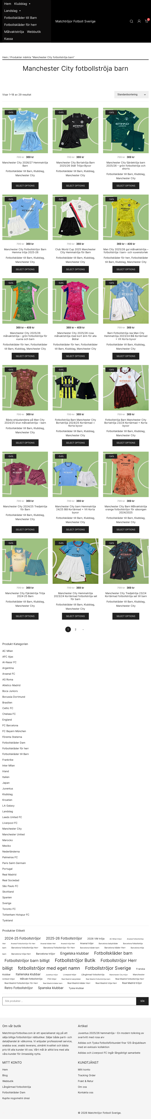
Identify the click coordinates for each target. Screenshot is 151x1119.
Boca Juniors (10, 691)
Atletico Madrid (11, 685)
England (7, 719)
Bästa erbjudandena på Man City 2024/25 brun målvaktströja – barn (25, 421)
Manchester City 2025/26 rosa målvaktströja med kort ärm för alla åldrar (75, 335)
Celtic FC (7, 708)
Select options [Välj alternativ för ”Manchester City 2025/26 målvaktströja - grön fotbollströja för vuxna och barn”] (25, 356)
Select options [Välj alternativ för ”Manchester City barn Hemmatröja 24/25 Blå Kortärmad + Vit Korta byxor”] (75, 529)
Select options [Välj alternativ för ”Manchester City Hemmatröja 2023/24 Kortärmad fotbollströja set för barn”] (75, 616)
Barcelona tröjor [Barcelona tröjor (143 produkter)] (45, 953)
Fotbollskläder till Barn (20, 18)
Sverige (6, 903)
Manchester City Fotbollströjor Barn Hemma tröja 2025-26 (25, 251)
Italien (5, 777)
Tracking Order (87, 1075)
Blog (5, 1075)
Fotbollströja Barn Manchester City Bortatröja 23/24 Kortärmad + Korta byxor (125, 422)
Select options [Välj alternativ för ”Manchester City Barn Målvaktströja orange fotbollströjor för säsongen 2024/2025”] (125, 529)
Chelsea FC (9, 713)
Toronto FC (9, 908)
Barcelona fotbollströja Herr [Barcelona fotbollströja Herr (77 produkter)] (24, 948)
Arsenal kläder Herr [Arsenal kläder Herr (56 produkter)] (48, 943)
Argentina (8, 668)
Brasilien (7, 702)
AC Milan (7, 650)
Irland (5, 771)
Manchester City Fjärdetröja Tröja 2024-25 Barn (25, 595)
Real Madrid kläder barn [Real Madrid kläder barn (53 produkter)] (52, 983)
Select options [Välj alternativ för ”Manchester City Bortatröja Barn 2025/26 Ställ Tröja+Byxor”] (75, 185)
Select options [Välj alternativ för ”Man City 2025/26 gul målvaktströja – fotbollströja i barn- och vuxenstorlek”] (125, 269)
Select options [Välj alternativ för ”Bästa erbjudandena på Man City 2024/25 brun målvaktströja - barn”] (25, 442)
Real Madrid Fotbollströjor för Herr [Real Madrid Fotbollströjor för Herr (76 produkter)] (21, 983)
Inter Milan (8, 765)
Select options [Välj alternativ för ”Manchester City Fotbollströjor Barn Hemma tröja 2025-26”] (25, 269)
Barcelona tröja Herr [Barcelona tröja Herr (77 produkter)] (21, 954)
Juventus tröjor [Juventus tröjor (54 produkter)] (52, 975)
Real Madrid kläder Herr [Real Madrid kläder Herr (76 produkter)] (78, 983)
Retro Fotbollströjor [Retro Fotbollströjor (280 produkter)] (19, 988)
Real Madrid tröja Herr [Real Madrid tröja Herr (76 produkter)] (106, 983)
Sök (142, 1001)
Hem (7, 4)
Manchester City (25, 175)
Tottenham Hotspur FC (15, 914)
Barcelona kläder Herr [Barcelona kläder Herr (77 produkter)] (115, 948)
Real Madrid (9, 874)
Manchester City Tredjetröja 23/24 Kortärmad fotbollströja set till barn (126, 595)
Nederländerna (11, 851)
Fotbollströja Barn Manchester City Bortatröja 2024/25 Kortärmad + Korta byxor (75, 422)
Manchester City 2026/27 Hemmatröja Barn (25, 164)
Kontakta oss (85, 1092)
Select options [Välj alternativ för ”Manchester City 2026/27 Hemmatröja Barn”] (25, 185)
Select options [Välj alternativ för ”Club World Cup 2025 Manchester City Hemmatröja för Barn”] (75, 269)
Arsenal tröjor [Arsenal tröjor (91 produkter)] (87, 943)
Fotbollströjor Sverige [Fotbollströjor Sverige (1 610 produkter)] (108, 968)
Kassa (8, 39)
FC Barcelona (10, 725)
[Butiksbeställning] (131, 94)
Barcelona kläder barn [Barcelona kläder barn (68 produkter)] (89, 948)
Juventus (7, 788)
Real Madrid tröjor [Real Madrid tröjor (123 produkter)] (132, 983)
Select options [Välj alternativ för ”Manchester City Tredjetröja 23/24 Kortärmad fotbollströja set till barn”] (125, 616)
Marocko (7, 840)
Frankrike (7, 759)
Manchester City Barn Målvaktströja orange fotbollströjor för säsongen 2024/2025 (126, 509)
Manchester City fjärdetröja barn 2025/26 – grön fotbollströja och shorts (125, 165)
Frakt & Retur (85, 1081)
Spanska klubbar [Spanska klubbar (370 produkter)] (51, 988)
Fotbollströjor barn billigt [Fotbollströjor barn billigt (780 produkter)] (27, 960)
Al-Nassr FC (9, 662)
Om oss (82, 1086)
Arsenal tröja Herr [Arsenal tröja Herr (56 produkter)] (68, 943)
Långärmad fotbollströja (16, 1086)
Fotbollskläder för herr (20, 25)
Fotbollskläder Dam (13, 742)
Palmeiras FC (10, 857)
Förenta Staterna (12, 736)
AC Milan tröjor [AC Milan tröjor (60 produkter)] (116, 939)
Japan (6, 782)
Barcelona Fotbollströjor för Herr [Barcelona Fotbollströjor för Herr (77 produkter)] (59, 948)
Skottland (8, 891)
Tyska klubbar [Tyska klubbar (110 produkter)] (76, 988)
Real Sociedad (10, 880)
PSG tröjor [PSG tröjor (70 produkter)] (51, 979)
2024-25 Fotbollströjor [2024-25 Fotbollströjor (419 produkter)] (23, 938)
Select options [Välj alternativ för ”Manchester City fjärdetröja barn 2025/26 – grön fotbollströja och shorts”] (125, 185)
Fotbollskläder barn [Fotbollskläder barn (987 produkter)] (113, 953)
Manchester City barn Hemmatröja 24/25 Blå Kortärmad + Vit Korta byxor (75, 509)
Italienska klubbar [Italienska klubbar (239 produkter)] (28, 974)
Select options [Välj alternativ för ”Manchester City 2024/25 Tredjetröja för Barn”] (25, 529)
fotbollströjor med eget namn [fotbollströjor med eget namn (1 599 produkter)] (49, 968)
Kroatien (7, 799)
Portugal (7, 868)
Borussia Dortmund (13, 696)
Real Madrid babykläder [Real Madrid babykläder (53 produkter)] (71, 979)
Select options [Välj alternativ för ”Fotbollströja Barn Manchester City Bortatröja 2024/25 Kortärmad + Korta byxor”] (75, 442)
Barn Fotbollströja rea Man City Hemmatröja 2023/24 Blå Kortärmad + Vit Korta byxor (125, 335)
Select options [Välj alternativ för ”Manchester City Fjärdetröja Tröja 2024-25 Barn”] (25, 616)
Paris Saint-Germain (14, 863)
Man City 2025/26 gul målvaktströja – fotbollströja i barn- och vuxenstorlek (125, 251)
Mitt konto (84, 1069)
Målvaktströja (14, 32)
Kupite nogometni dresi (16, 1098)
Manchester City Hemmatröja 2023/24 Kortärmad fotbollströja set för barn (75, 596)
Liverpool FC (9, 822)
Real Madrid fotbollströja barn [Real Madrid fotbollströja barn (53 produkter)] (98, 979)
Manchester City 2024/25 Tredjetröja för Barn (25, 508)
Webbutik (34, 32)
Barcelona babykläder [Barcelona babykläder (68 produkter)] (108, 943)
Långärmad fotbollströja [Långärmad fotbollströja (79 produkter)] (92, 974)
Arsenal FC (8, 673)
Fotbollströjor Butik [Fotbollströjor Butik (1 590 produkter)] (75, 960)
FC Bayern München (14, 731)
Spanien (7, 897)
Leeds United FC (12, 817)
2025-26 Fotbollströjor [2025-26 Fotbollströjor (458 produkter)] (64, 938)
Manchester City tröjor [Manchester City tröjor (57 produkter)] (118, 975)
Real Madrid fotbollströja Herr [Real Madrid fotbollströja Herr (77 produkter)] (129, 979)
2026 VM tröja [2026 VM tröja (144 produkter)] (95, 938)
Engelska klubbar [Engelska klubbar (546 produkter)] (74, 953)
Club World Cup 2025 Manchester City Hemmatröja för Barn (75, 251)
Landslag (12, 10)
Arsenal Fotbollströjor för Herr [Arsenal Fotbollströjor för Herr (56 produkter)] (23, 943)
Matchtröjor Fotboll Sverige (75, 21)
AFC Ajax (7, 656)
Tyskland (7, 920)
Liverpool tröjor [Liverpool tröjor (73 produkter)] (69, 974)
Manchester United (13, 834)
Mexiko (6, 845)
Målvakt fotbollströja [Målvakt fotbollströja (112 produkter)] (31, 978)
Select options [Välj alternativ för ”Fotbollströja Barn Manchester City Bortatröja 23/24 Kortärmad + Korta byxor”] (125, 442)
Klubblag (22, 3)
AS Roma (7, 679)
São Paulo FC (10, 886)
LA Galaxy (8, 805)
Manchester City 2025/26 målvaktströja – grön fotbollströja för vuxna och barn (25, 335)
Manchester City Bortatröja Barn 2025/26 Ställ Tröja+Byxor (75, 164)
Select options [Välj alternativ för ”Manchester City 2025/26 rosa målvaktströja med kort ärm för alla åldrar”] (75, 356)
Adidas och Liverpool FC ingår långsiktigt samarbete (109, 1052)
